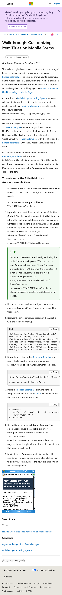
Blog (36, 583)
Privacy (5, 587)
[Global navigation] (2, 3)
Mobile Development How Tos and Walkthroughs (26, 34)
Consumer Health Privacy (24, 587)
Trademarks (7, 591)
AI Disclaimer (7, 583)
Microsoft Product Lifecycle (29, 15)
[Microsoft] (31, 3)
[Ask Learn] (52, 34)
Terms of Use (45, 587)
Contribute (47, 583)
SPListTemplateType (11, 127)
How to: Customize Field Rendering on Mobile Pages (27, 531)
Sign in (57, 3)
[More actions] (57, 34)
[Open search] (50, 3)
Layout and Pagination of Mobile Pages (20, 544)
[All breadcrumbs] (4, 34)
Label (36, 393)
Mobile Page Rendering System (32, 98)
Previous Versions (23, 583)
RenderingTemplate (11, 76)
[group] (33, 342)
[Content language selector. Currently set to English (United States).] (14, 570)
